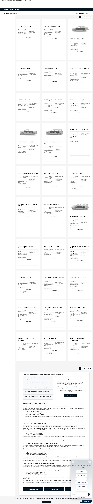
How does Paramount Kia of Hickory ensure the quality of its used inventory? (37, 378)
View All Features (28, 37)
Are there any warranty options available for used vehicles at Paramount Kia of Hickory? (36, 392)
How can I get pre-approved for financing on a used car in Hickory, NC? (37, 397)
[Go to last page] (90, 17)
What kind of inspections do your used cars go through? (36, 387)
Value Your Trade (54, 489)
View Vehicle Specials (32, 489)
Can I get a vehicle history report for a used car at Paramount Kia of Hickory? (38, 383)
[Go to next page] (88, 17)
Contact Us (70, 395)
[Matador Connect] (81, 479)
